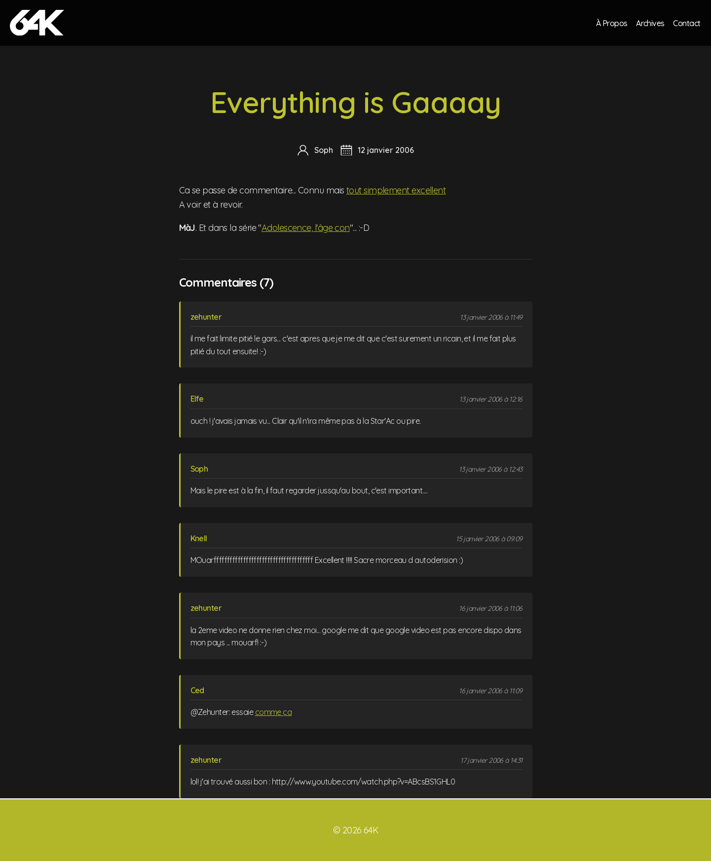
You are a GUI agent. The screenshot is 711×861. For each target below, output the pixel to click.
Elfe (197, 399)
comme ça (273, 712)
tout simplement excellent (396, 190)
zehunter (206, 317)
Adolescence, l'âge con (306, 227)
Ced (197, 690)
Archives (650, 23)
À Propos (611, 23)
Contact (687, 23)
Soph (199, 469)
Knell (198, 538)
